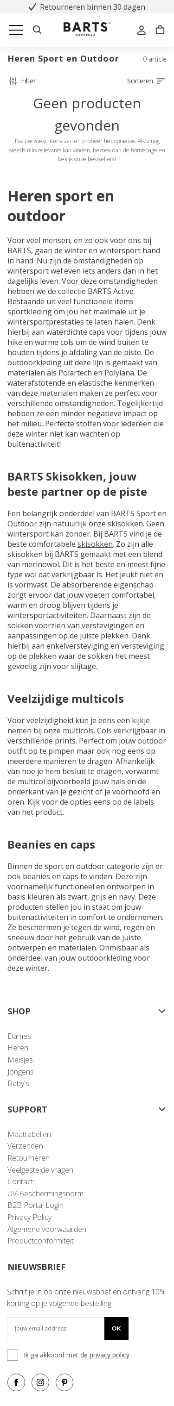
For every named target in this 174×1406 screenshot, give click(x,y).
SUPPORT (87, 1109)
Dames (19, 1036)
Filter (21, 81)
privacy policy (110, 1354)
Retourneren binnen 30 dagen (87, 7)
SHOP (87, 1011)
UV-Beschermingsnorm (45, 1193)
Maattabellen (29, 1134)
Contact (20, 1181)
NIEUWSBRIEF (36, 1266)
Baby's (18, 1083)
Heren (17, 1048)
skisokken (95, 544)
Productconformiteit (40, 1241)
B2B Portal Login (35, 1205)
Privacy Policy (29, 1217)
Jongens (20, 1072)
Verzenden (25, 1146)
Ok (116, 1328)
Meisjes (20, 1060)
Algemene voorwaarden (46, 1229)
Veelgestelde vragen (40, 1170)
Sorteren (147, 81)
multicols (78, 730)
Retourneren (28, 1158)
